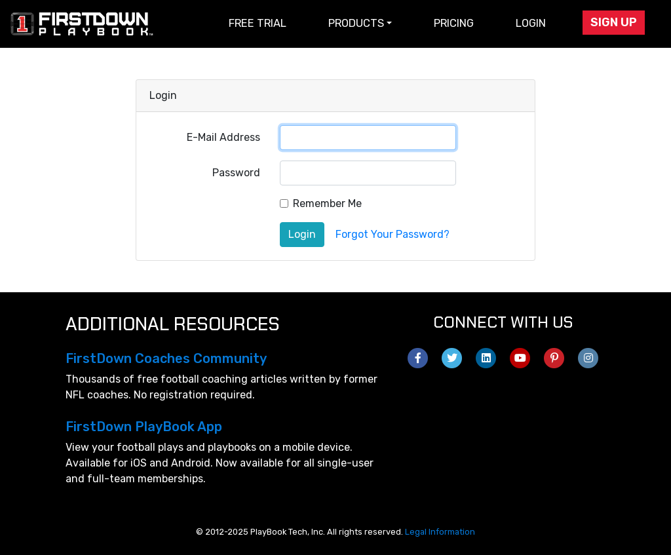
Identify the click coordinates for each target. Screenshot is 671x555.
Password (236, 172)
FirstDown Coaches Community (166, 358)
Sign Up (613, 22)
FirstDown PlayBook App (144, 426)
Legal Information (440, 532)
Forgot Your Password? (393, 234)
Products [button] (356, 23)
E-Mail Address (223, 137)
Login (531, 23)
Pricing (454, 23)
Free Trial (257, 23)
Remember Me (327, 203)
